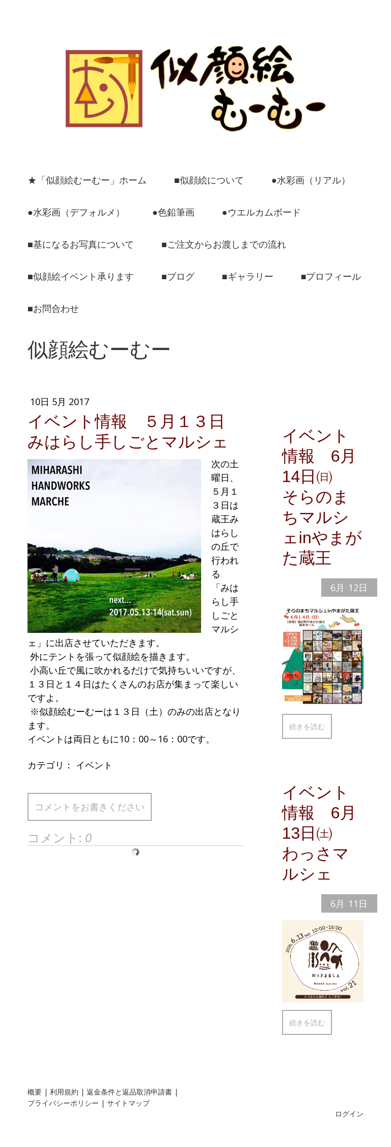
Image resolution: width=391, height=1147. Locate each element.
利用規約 (64, 1092)
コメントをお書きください (90, 807)
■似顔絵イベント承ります (80, 276)
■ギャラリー (247, 276)
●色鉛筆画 (173, 212)
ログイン (349, 1113)
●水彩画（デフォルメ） (76, 212)
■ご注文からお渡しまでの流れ (223, 244)
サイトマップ (128, 1103)
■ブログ (177, 276)
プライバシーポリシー (63, 1103)
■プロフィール (331, 276)
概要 (34, 1092)
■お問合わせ (53, 308)
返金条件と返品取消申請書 (129, 1092)
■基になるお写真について (80, 244)
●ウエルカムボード (261, 212)
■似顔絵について (209, 180)
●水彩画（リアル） (310, 180)
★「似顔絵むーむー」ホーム (87, 180)
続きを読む (307, 726)
